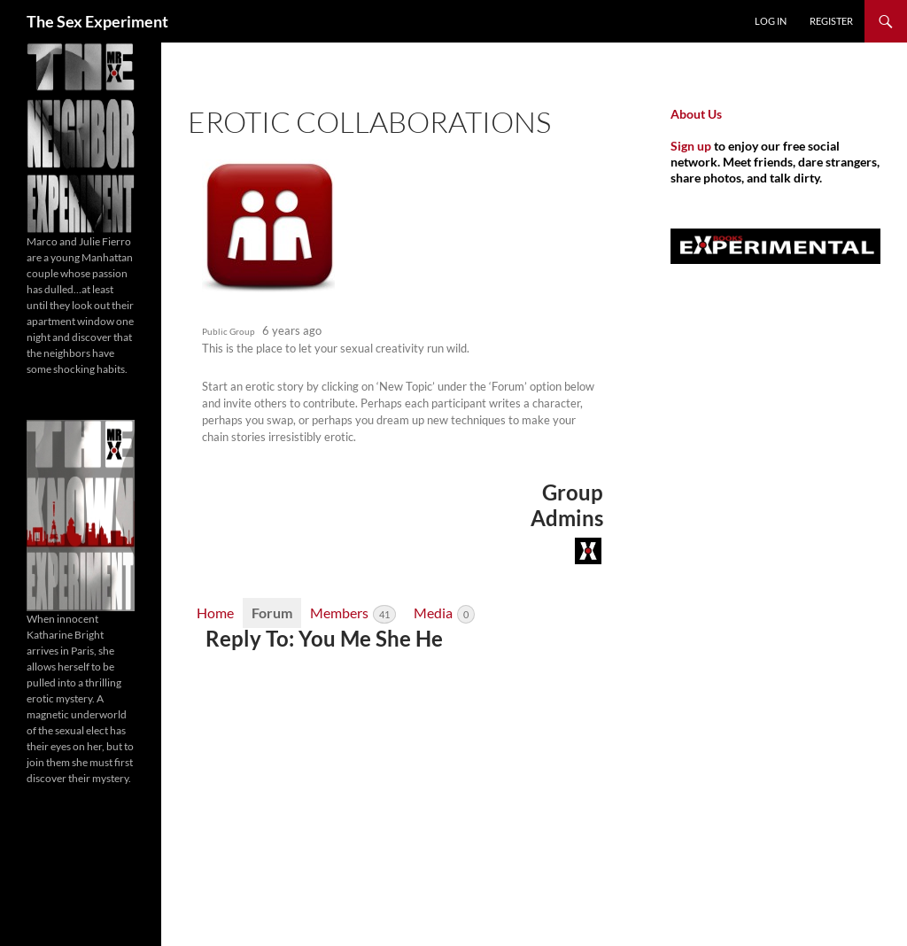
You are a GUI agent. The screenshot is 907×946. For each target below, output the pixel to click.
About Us (696, 113)
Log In (771, 21)
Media (444, 614)
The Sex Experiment (97, 21)
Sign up (691, 145)
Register (831, 21)
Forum (272, 612)
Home (215, 612)
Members (353, 614)
